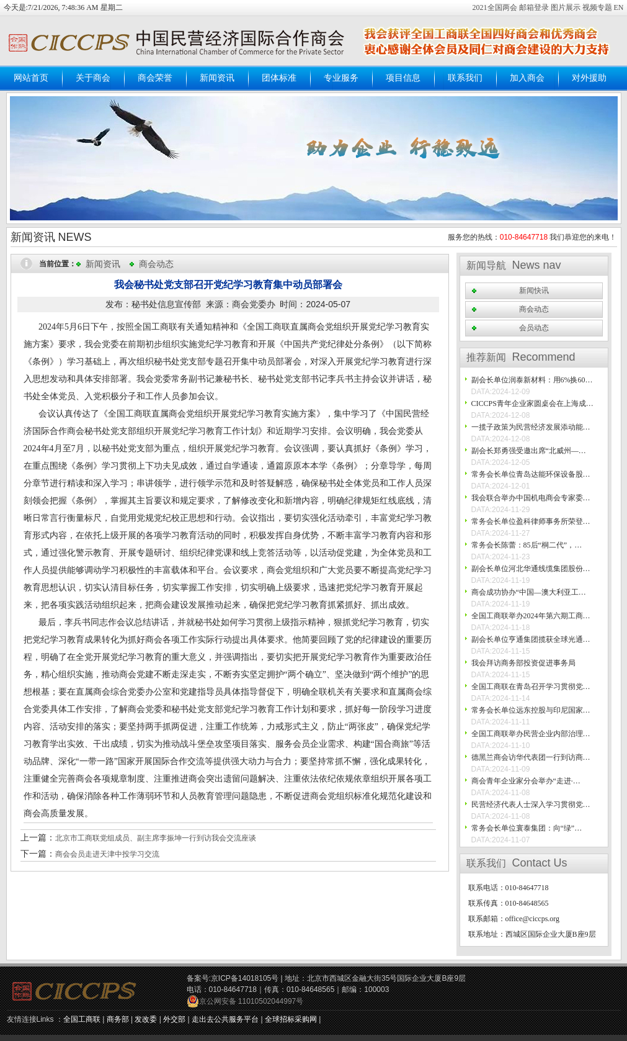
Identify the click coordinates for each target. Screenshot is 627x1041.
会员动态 (534, 327)
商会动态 (156, 264)
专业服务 (341, 78)
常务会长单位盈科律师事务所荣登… (530, 521)
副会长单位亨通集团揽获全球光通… (530, 639)
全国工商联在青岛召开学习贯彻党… (530, 686)
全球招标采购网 (291, 1019)
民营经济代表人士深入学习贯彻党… (530, 804)
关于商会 (93, 78)
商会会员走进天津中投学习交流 (107, 854)
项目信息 (403, 78)
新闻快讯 (534, 290)
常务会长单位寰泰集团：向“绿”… (526, 828)
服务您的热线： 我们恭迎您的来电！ (532, 237)
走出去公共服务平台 (225, 1019)
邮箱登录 (535, 7)
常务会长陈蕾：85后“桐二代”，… (526, 545)
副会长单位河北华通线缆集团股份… (530, 568)
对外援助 (589, 78)
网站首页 (31, 78)
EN (619, 7)
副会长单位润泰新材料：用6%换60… (532, 380)
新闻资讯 (217, 78)
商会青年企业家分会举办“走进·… (525, 781)
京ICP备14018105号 (244, 978)
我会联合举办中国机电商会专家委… (530, 497)
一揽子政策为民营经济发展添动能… (530, 427)
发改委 (146, 1019)
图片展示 (565, 7)
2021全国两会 (496, 7)
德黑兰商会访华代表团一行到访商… (530, 757)
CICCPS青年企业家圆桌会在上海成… (532, 403)
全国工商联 (81, 1019)
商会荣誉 (155, 78)
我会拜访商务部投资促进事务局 (523, 663)
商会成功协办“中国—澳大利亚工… (528, 592)
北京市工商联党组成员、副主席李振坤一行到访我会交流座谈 (155, 838)
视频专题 (597, 7)
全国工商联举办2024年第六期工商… (530, 615)
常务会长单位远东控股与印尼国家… (530, 710)
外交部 (174, 1019)
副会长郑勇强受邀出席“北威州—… (528, 450)
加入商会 (527, 78)
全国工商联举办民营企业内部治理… (530, 733)
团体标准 (279, 78)
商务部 (118, 1019)
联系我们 (465, 78)
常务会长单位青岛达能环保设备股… (530, 474)
